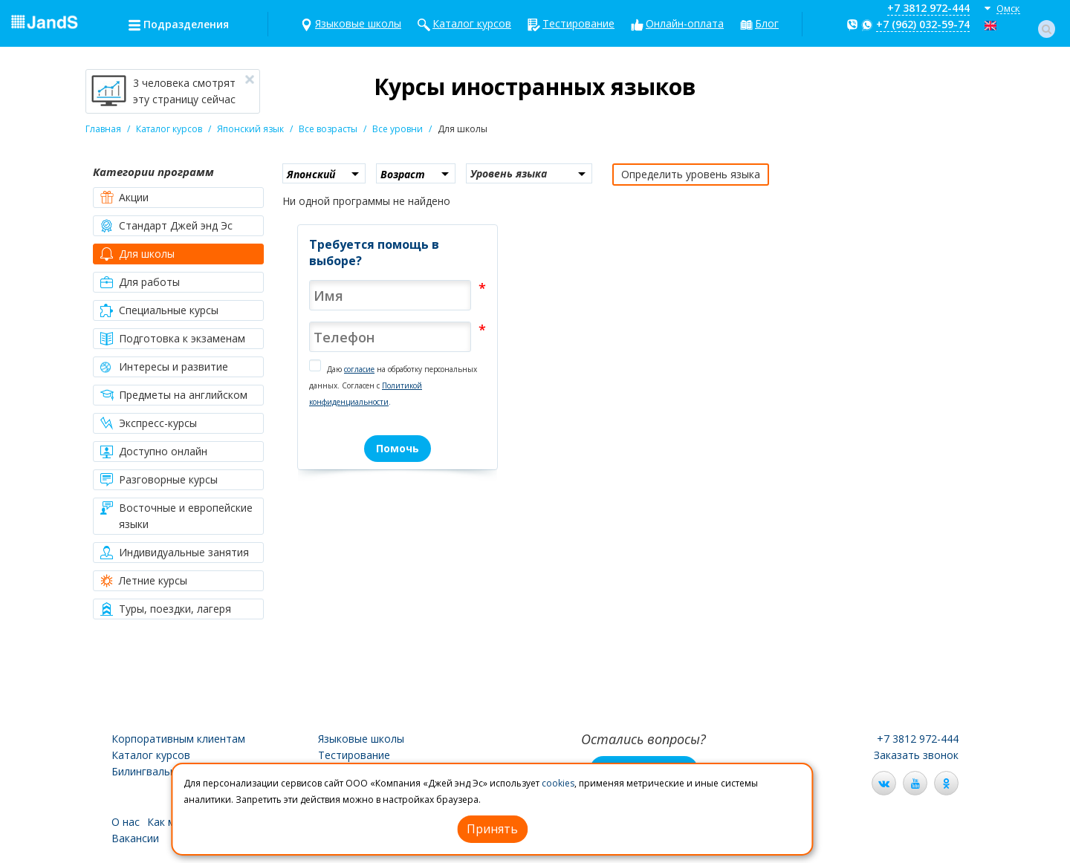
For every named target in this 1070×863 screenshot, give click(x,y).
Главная (103, 129)
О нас (125, 822)
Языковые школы (358, 23)
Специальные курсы (159, 310)
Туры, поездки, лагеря (165, 609)
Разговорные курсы (159, 479)
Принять (492, 829)
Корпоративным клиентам (178, 739)
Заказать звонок (916, 755)
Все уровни (397, 129)
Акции (124, 197)
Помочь (397, 448)
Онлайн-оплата (685, 23)
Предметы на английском (173, 395)
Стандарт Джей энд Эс (166, 225)
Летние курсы (143, 580)
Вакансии (135, 838)
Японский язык (250, 129)
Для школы (137, 254)
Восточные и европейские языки (176, 516)
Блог (767, 23)
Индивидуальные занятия (174, 552)
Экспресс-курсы (148, 423)
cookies (558, 783)
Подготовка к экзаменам (172, 338)
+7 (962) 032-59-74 (923, 24)
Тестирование (578, 23)
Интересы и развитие (164, 366)
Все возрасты (328, 129)
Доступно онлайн (153, 451)
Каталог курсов (471, 23)
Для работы (140, 282)
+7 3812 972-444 (928, 8)
